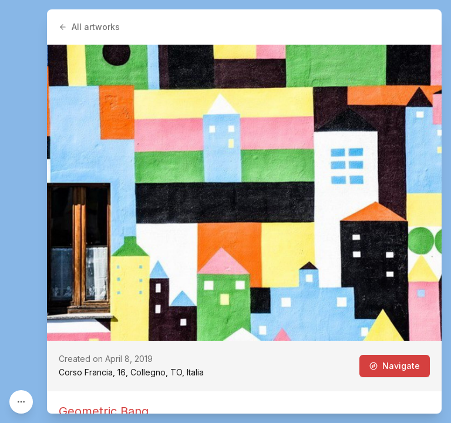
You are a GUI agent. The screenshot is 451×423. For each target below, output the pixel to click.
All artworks (89, 27)
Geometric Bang (104, 411)
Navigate (394, 366)
